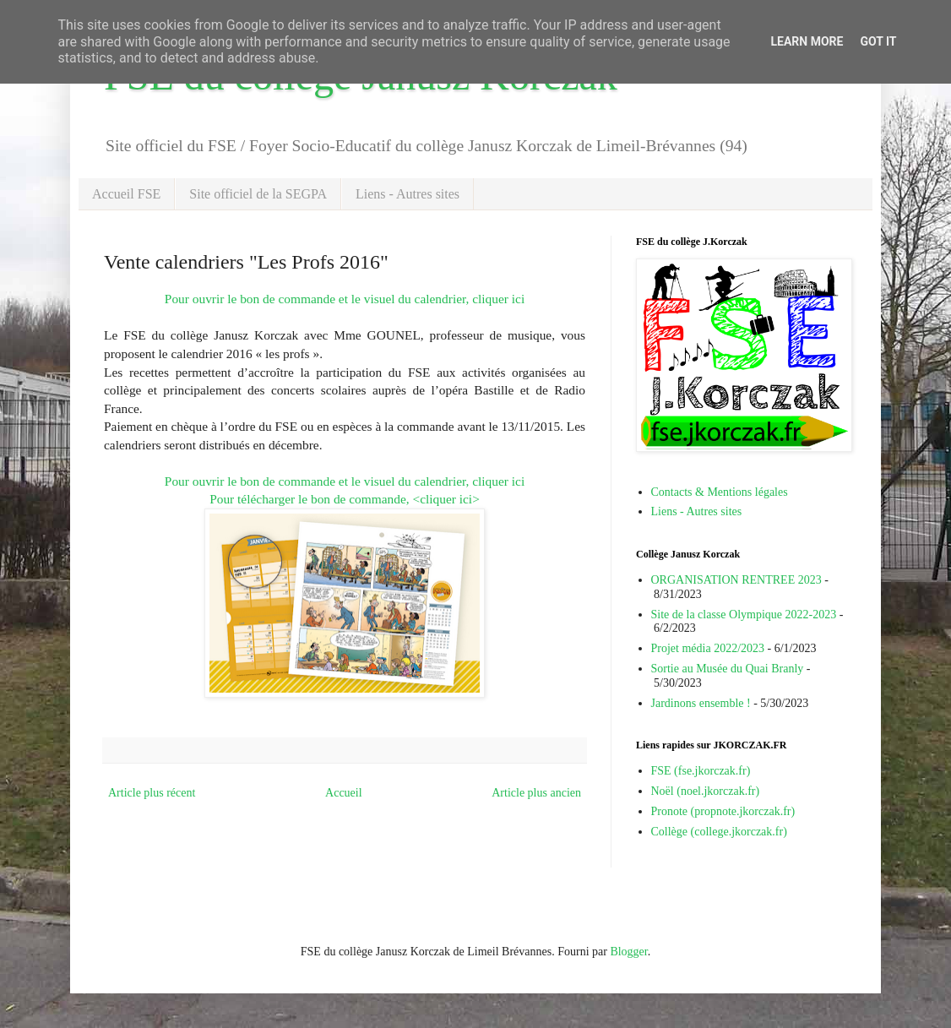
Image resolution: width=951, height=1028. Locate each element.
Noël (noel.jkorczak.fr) (705, 791)
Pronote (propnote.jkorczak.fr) (723, 811)
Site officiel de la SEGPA (258, 194)
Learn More (806, 41)
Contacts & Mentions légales (719, 492)
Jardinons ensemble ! (701, 703)
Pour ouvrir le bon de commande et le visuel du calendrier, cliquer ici (344, 298)
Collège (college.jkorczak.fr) (719, 831)
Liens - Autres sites (407, 194)
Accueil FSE (126, 194)
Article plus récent (151, 792)
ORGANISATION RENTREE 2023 (736, 580)
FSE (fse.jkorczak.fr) (701, 770)
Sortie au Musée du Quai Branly (727, 668)
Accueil (343, 792)
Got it (878, 41)
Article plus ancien (536, 792)
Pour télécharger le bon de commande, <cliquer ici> (344, 499)
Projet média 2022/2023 (708, 648)
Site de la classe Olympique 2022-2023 (744, 614)
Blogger (628, 951)
